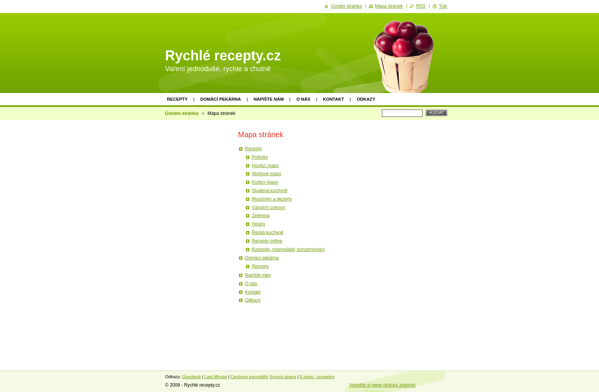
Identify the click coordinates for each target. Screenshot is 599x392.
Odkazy (366, 99)
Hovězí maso (265, 165)
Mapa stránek (389, 6)
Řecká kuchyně (268, 232)
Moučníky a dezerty (272, 199)
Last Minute (215, 376)
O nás (303, 99)
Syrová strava (282, 376)
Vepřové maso (267, 173)
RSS (421, 6)
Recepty (177, 99)
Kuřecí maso (265, 182)
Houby (258, 224)
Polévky (260, 157)
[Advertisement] (195, 241)
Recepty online (267, 241)
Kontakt (333, 99)
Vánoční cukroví (268, 207)
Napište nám (269, 99)
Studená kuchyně (270, 190)
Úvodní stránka (182, 113)
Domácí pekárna (220, 99)
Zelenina (261, 215)
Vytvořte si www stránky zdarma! (382, 385)
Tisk (443, 6)
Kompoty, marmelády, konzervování (288, 249)
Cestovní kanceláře (249, 376)
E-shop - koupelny (317, 376)
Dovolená (191, 376)
